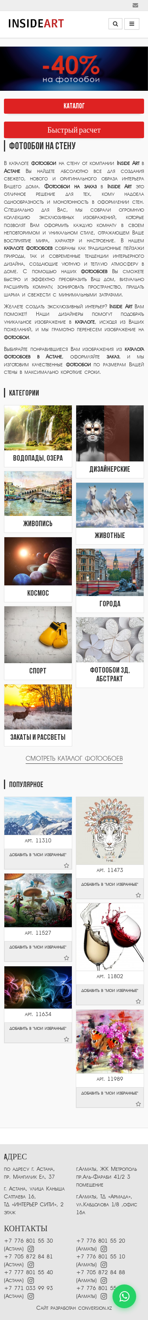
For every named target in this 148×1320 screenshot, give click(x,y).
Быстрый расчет (74, 130)
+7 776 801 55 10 (100, 1257)
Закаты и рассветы (38, 738)
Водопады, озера (38, 459)
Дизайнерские (109, 470)
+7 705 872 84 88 (100, 1272)
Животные (110, 536)
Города (109, 604)
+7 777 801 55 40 (28, 1272)
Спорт (38, 671)
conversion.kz (95, 1308)
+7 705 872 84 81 (28, 1257)
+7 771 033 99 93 (28, 1288)
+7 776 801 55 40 (100, 1288)
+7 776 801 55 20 (100, 1241)
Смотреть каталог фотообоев (74, 758)
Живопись (37, 524)
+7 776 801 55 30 (28, 1241)
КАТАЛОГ (74, 106)
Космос (38, 594)
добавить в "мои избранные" (39, 860)
